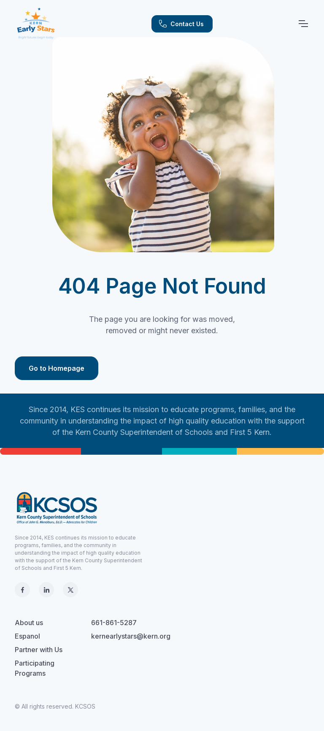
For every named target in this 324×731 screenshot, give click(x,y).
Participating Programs (34, 668)
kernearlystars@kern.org (130, 636)
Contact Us (181, 23)
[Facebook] (22, 589)
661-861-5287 (114, 622)
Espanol (27, 636)
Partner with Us (38, 649)
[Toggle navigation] (303, 23)
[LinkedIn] (46, 589)
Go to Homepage (56, 368)
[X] (70, 589)
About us (29, 622)
